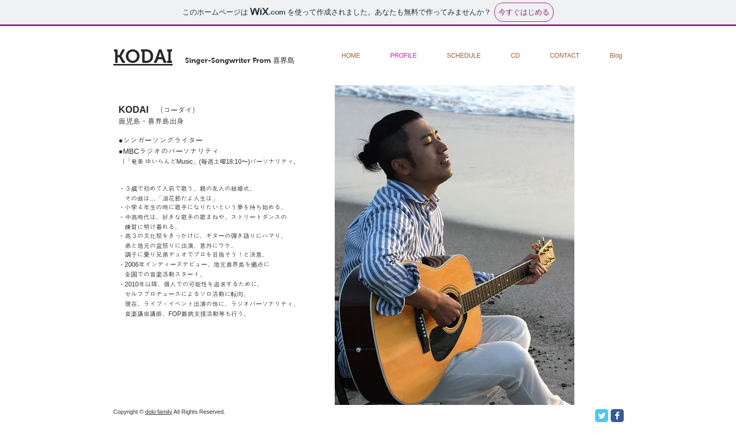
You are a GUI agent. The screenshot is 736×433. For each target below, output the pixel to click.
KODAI (143, 56)
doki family (158, 412)
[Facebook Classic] (617, 415)
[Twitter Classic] (601, 415)
